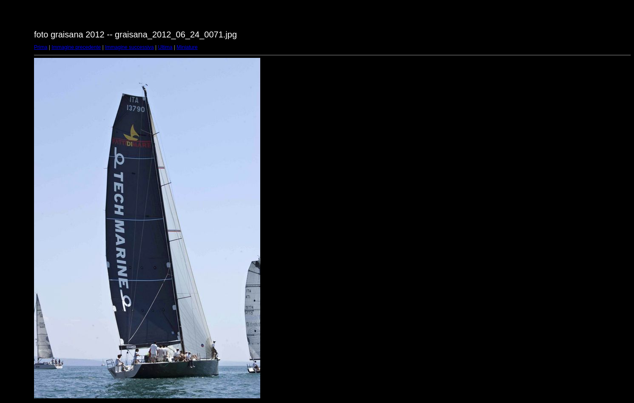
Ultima (165, 47)
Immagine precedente (76, 47)
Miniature (186, 47)
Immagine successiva (129, 47)
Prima (40, 47)
